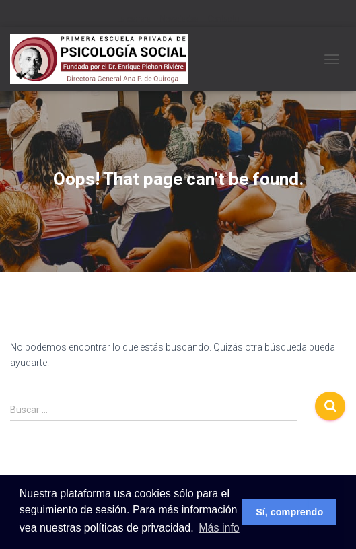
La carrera (134, 19)
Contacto (223, 19)
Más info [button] (219, 528)
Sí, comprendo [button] (289, 512)
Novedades (179, 19)
